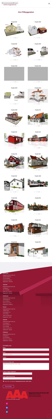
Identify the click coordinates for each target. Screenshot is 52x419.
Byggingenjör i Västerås (7, 293)
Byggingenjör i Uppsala (7, 329)
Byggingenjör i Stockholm (8, 281)
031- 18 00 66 (9, 338)
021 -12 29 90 (9, 291)
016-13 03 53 (8, 302)
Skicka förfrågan (8, 386)
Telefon (5, 357)
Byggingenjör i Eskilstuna (8, 304)
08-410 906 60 (9, 280)
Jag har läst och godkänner (17, 381)
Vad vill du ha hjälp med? (9, 362)
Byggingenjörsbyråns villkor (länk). (23, 381)
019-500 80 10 (9, 315)
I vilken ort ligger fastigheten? (10, 371)
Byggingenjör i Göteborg (7, 340)
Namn (4, 347)
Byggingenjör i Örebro (7, 317)
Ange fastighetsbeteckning (9, 376)
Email (4, 352)
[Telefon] (26, 359)
